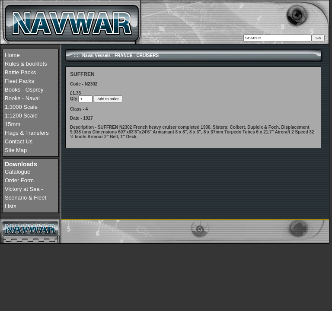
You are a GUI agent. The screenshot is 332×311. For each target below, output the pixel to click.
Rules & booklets (26, 63)
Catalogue (17, 171)
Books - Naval (22, 98)
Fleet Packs (19, 81)
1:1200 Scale (21, 115)
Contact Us (18, 141)
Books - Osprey (24, 89)
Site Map (16, 150)
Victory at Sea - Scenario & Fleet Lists (25, 197)
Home (12, 55)
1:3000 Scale (21, 107)
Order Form (19, 180)
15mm (12, 124)
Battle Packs (20, 72)
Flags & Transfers (27, 133)
